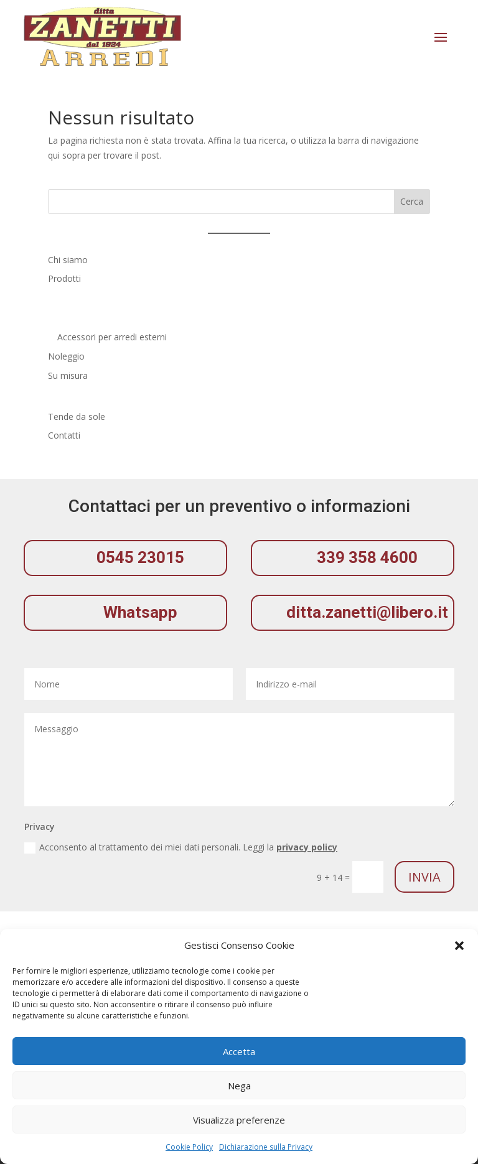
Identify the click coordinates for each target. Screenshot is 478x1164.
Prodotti (64, 278)
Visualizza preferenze (239, 1120)
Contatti (64, 435)
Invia (424, 876)
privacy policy (306, 847)
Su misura (68, 375)
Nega (239, 1085)
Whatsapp (140, 612)
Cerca (411, 201)
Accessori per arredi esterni (112, 337)
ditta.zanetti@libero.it (367, 612)
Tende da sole (76, 416)
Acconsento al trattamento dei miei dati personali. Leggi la (180, 847)
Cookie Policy (189, 1147)
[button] (459, 945)
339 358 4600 (367, 557)
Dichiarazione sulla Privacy (265, 1147)
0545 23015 (140, 557)
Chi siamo (68, 260)
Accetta (239, 1051)
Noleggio (66, 356)
